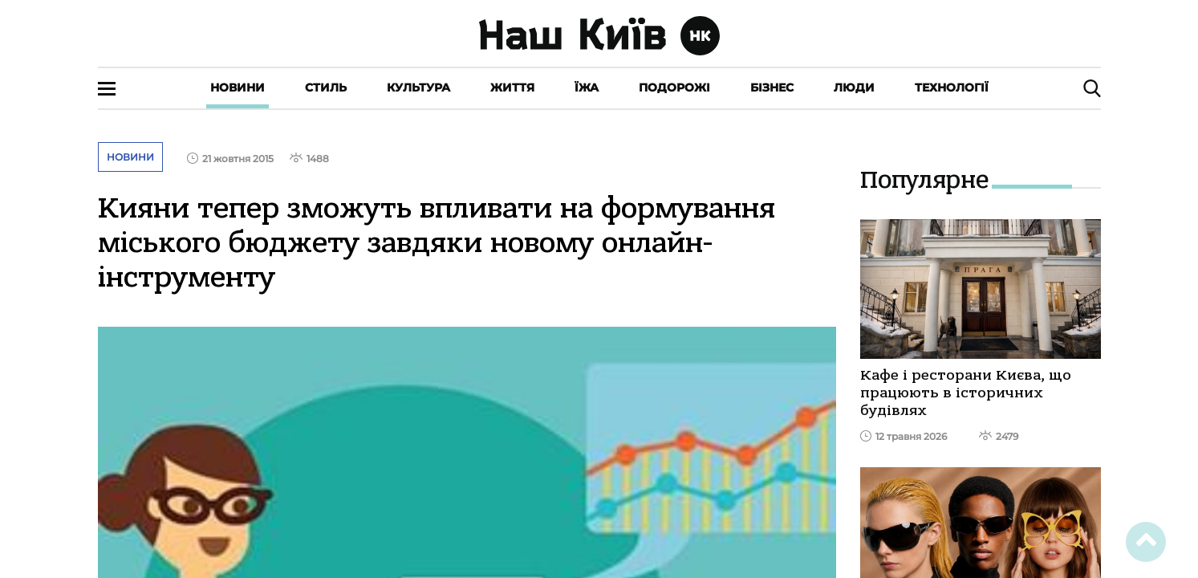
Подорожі (674, 87)
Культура (418, 87)
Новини (237, 87)
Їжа (587, 87)
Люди (854, 87)
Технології (952, 87)
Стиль (326, 87)
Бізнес (772, 87)
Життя (512, 87)
